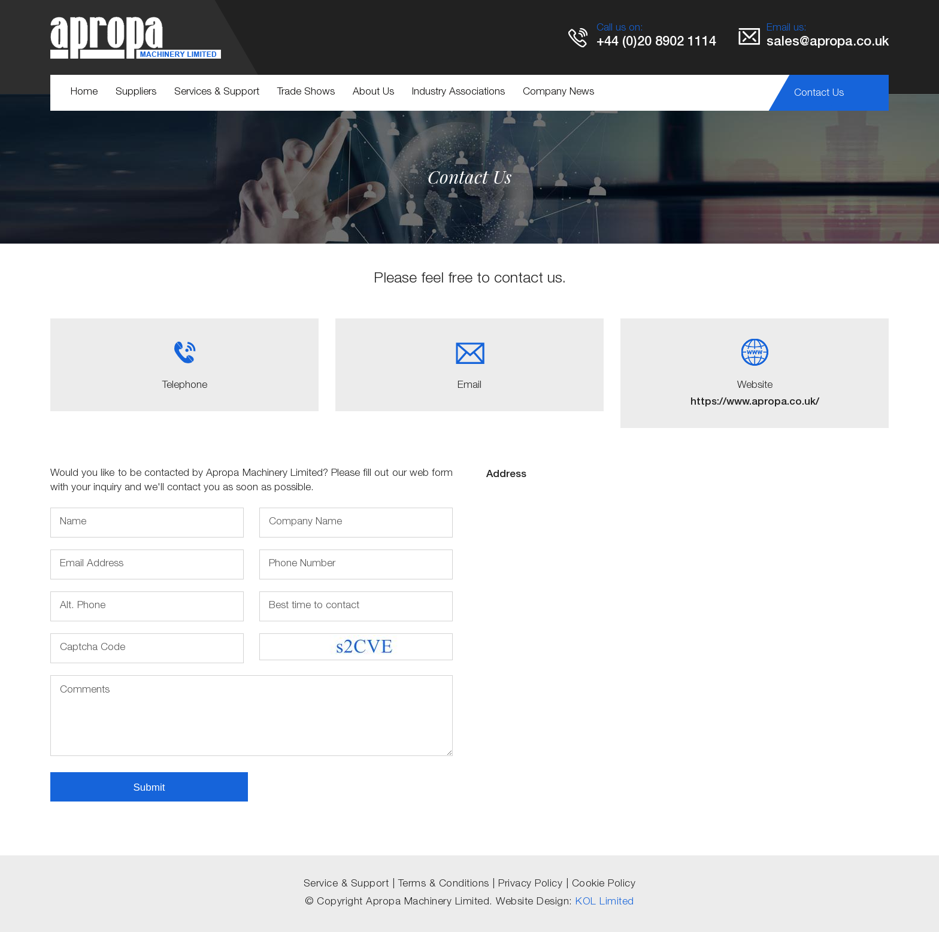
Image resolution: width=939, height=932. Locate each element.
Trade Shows (306, 92)
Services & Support (216, 92)
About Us (373, 92)
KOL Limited (604, 902)
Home (84, 92)
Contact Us (819, 94)
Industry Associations (458, 92)
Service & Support (346, 884)
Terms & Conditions (443, 884)
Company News (558, 92)
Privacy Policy (530, 884)
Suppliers (136, 92)
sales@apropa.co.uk (828, 42)
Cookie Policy (604, 884)
